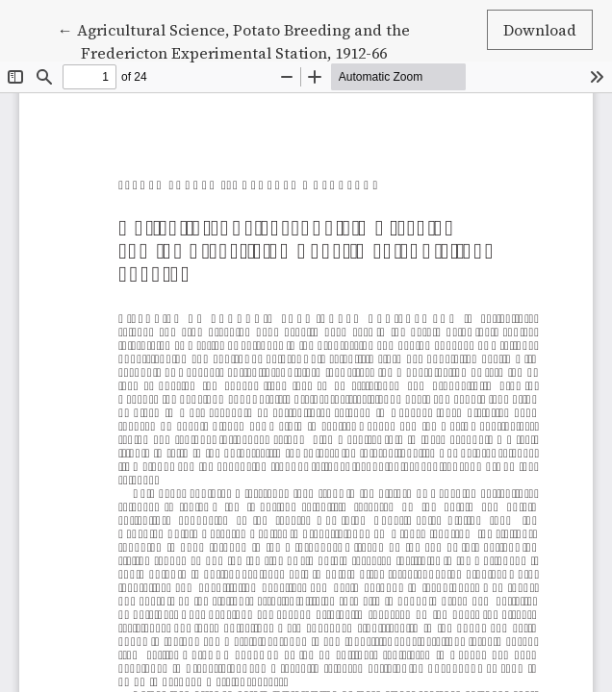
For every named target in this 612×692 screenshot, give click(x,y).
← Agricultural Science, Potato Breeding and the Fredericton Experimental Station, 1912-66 (234, 40)
